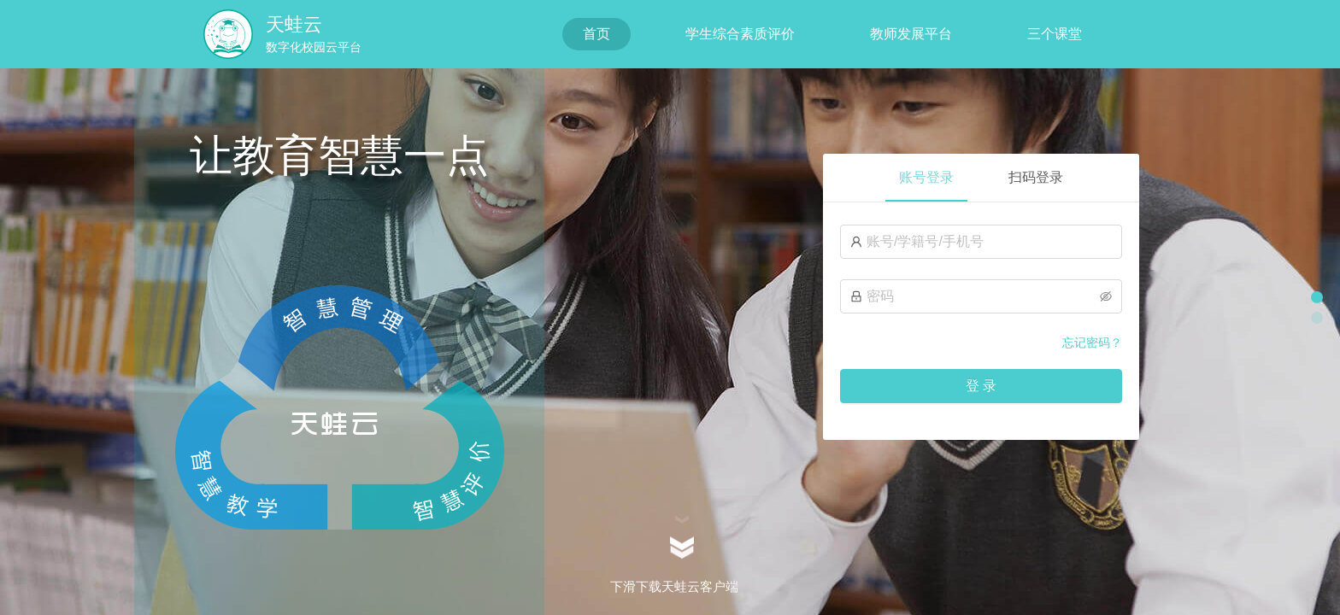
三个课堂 (1054, 33)
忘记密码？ (1092, 342)
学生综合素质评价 (740, 33)
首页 (596, 33)
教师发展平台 (911, 33)
